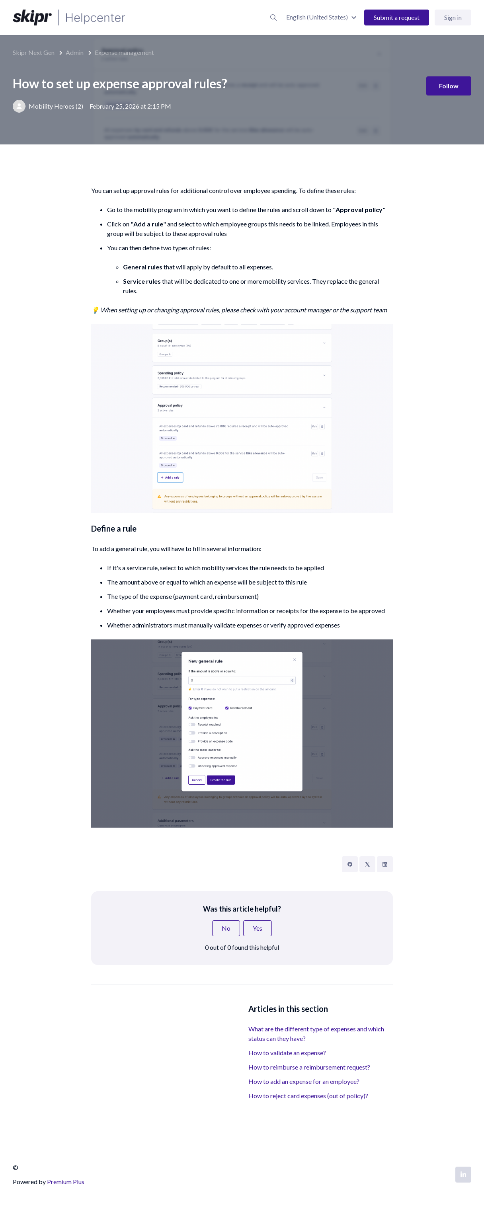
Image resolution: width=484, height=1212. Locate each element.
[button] (322, 17)
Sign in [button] (453, 17)
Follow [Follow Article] (449, 86)
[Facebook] (350, 864)
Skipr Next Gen (34, 52)
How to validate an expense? (287, 1052)
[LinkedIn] (385, 864)
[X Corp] (367, 864)
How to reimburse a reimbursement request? (309, 1067)
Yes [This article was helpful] (257, 928)
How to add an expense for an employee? (303, 1081)
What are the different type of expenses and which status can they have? (316, 1033)
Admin (75, 52)
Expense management (124, 52)
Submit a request (397, 17)
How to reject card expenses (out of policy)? (308, 1095)
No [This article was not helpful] (226, 928)
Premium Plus (65, 1181)
